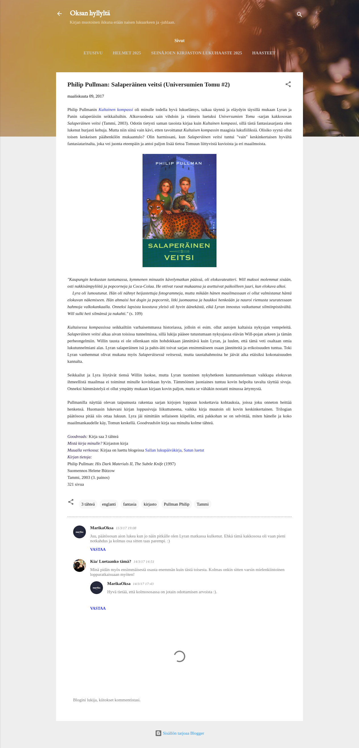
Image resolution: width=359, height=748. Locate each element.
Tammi (203, 504)
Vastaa (98, 549)
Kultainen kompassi (116, 109)
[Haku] (299, 15)
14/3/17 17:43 (143, 584)
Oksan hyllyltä (90, 13)
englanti (109, 504)
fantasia (130, 504)
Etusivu (93, 53)
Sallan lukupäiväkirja (163, 450)
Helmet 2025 (127, 53)
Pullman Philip (176, 504)
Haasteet (263, 53)
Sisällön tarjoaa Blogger (179, 733)
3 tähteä (88, 504)
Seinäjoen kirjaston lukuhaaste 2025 (196, 53)
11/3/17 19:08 (126, 528)
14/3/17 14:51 (143, 561)
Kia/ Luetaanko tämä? (110, 561)
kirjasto (150, 504)
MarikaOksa (102, 528)
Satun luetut (194, 450)
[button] (288, 85)
